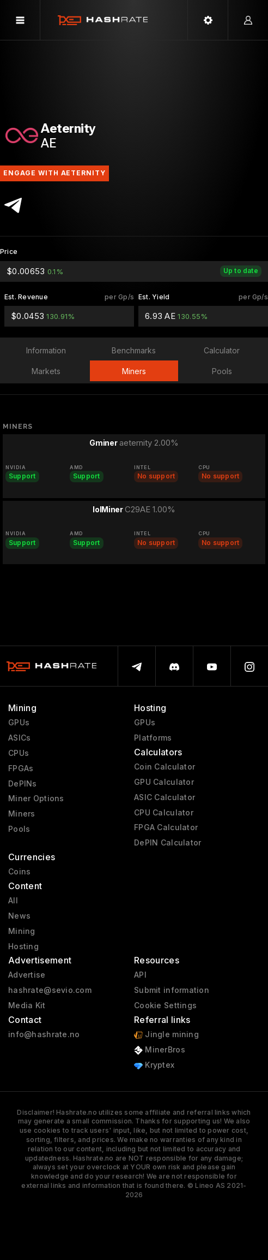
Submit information (171, 990)
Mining (21, 931)
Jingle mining (166, 1034)
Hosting (23, 946)
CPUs (18, 753)
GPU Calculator (164, 782)
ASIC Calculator (164, 797)
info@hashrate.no (44, 1034)
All (13, 900)
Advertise (27, 975)
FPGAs (20, 768)
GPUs (18, 722)
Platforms (153, 737)
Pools (19, 829)
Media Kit (27, 1005)
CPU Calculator (163, 812)
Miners (21, 813)
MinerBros (159, 1050)
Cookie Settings (165, 1005)
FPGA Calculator (166, 827)
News (19, 916)
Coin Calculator (164, 766)
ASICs (19, 737)
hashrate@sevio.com (50, 990)
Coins (19, 871)
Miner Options (36, 798)
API (140, 975)
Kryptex (154, 1065)
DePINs (22, 783)
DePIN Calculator (167, 842)
